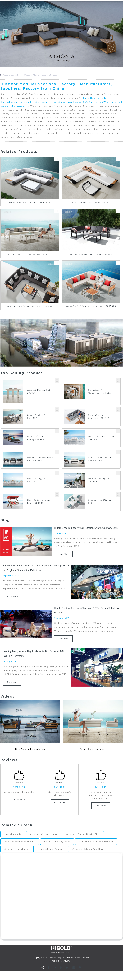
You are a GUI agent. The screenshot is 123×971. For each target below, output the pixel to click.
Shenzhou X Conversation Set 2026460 (98, 392)
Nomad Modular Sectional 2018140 (91, 254)
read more (63, 554)
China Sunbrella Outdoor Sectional (96, 841)
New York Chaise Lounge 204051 (37, 438)
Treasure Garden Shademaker (55, 102)
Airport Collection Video (93, 749)
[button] (0, 33)
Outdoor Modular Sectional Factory (41, 74)
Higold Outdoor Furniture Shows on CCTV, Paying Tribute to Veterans (86, 610)
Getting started (10, 74)
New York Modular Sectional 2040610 (30, 306)
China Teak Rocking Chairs (57, 841)
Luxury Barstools (12, 834)
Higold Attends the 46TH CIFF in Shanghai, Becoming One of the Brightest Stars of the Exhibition (36, 567)
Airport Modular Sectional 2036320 (30, 254)
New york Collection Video (30, 749)
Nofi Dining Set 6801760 (37, 480)
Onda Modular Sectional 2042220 (91, 202)
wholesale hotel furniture (51, 849)
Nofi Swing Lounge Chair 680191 (39, 501)
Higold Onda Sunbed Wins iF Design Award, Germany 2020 (86, 527)
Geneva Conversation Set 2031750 (40, 459)
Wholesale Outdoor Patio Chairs (88, 849)
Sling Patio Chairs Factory (17, 849)
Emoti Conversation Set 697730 (100, 459)
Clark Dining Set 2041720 (37, 416)
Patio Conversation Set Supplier (19, 841)
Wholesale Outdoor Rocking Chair (83, 834)
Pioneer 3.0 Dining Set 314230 (100, 501)
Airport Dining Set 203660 (38, 391)
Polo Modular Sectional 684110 (99, 416)
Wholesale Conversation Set (23, 102)
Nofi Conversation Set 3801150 (102, 438)
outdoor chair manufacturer (43, 834)
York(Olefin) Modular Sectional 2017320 (91, 306)
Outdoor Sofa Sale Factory (88, 102)
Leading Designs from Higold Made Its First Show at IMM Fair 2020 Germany (33, 653)
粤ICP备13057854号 (61, 961)
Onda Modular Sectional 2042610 (29, 202)
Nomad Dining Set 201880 (99, 480)
